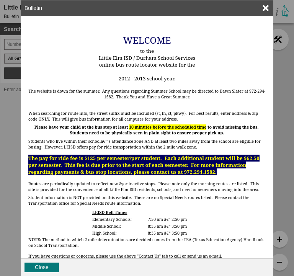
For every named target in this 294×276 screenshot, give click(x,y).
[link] (265, 8)
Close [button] (42, 267)
